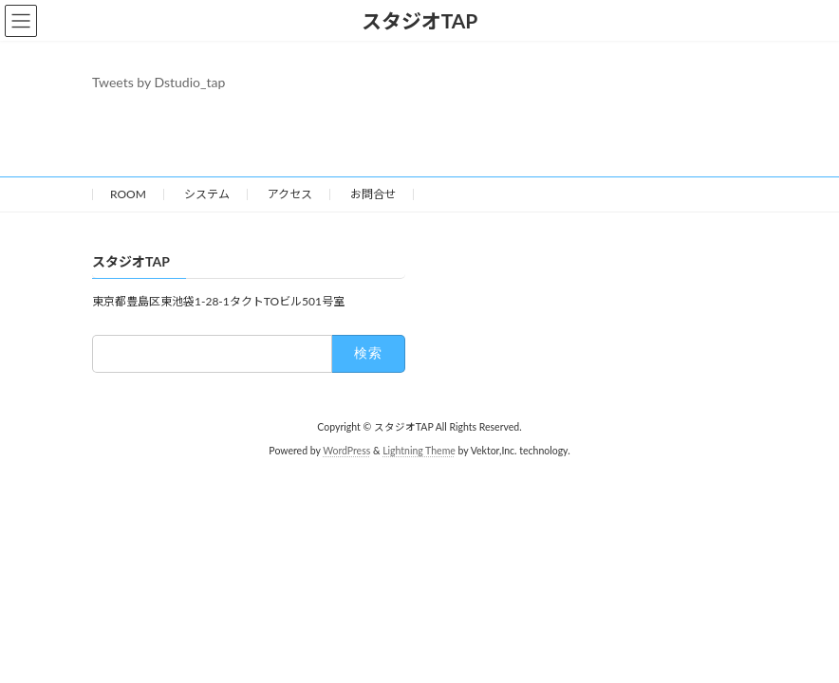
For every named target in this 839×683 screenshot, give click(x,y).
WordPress (346, 450)
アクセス (290, 194)
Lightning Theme (419, 450)
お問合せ (373, 194)
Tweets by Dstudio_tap (158, 82)
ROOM (128, 194)
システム (207, 194)
